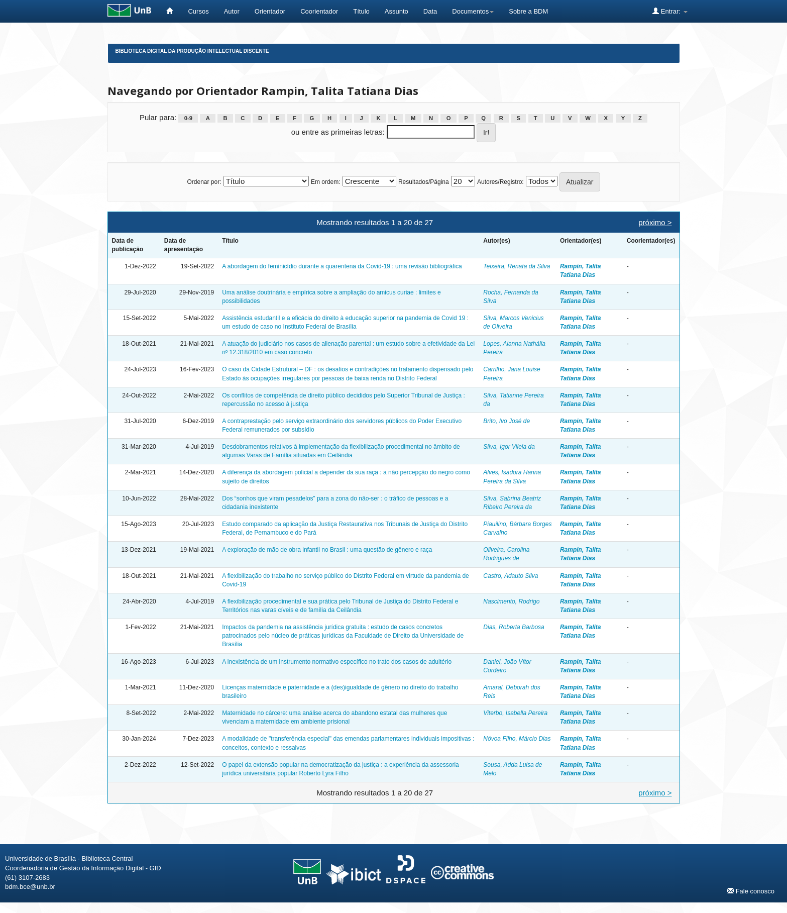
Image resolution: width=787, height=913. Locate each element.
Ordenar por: (204, 181)
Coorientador (319, 11)
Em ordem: (326, 181)
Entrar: (669, 11)
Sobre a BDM (528, 11)
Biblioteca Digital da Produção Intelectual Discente (192, 51)
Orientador (270, 11)
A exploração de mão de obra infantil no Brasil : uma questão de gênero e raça (327, 549)
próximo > (654, 222)
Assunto (396, 11)
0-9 (188, 118)
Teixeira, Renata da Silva (516, 266)
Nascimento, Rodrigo (511, 601)
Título (361, 11)
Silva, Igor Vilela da (509, 446)
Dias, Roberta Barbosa (513, 627)
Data (430, 11)
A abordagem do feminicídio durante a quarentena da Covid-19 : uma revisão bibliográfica (342, 266)
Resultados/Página (423, 181)
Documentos (473, 11)
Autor (232, 11)
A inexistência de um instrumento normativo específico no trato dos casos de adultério (337, 661)
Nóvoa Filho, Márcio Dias (516, 738)
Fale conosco (750, 891)
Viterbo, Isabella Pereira (515, 713)
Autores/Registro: (500, 181)
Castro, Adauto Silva (510, 575)
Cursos (198, 11)
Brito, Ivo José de (506, 421)
